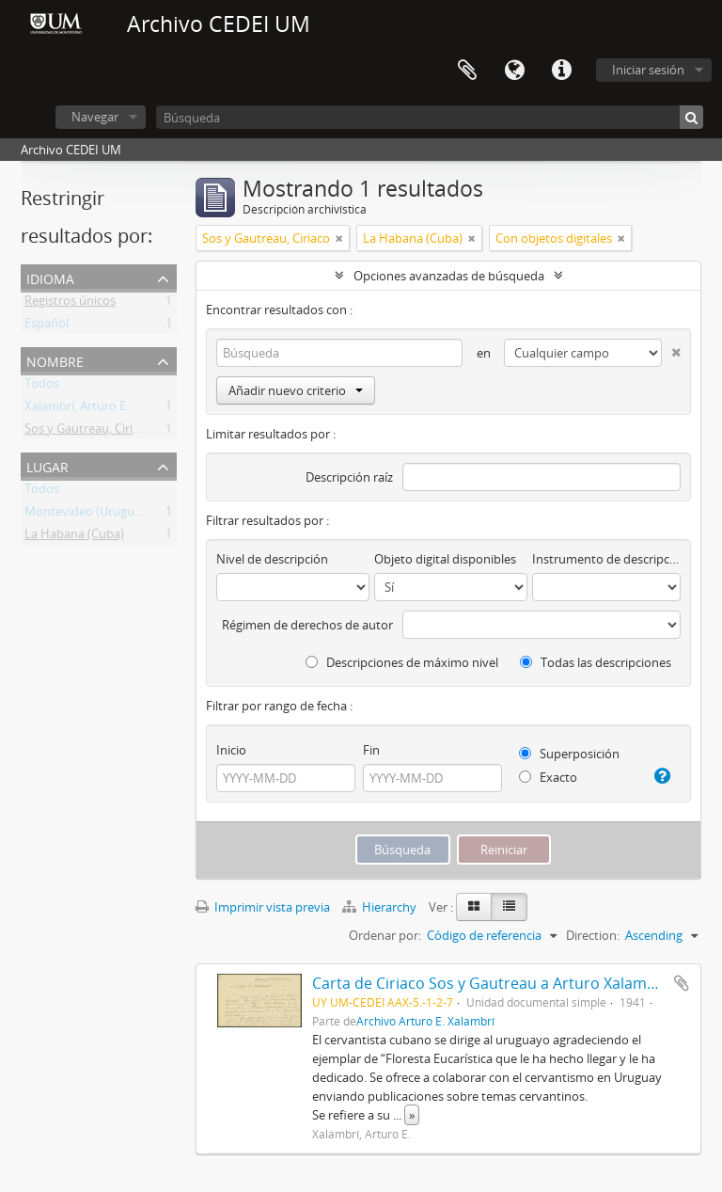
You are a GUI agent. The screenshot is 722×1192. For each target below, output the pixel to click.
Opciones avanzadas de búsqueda (448, 275)
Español (46, 326)
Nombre (55, 360)
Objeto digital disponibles (445, 558)
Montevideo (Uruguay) (87, 514)
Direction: (593, 935)
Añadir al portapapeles (681, 983)
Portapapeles (467, 70)
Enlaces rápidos (561, 70)
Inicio (231, 749)
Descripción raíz (349, 477)
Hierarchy (380, 906)
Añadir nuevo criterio (295, 390)
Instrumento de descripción (606, 558)
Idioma (514, 70)
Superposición (569, 753)
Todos (41, 386)
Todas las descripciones (595, 662)
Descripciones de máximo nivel (402, 662)
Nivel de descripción (272, 558)
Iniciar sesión (648, 69)
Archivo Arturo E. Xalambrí (425, 1020)
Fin (371, 749)
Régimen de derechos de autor (307, 624)
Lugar (47, 465)
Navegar (94, 116)
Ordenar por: (385, 935)
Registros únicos (70, 303)
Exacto (548, 777)
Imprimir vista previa (263, 906)
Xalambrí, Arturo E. (76, 409)
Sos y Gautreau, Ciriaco (88, 431)
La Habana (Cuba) (74, 537)
